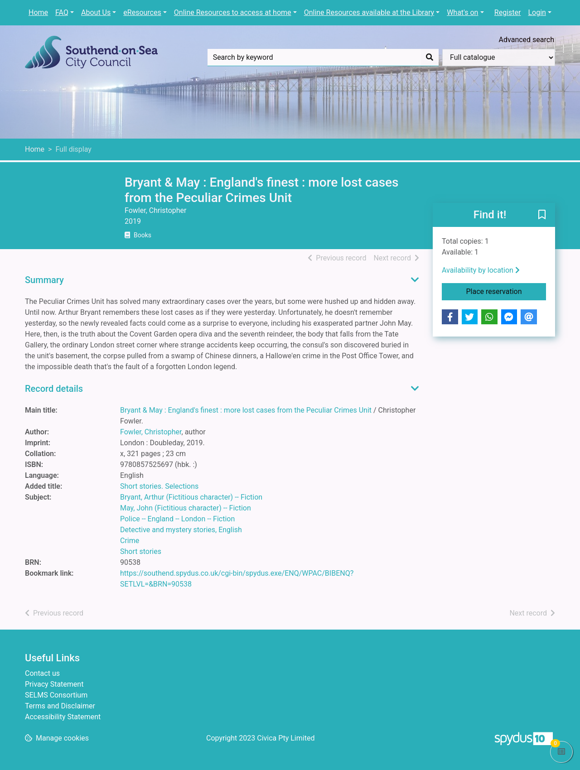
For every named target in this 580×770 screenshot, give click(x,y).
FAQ (61, 12)
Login (537, 12)
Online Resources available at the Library (369, 12)
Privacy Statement (54, 684)
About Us (96, 12)
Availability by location (481, 270)
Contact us (42, 673)
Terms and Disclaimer (60, 706)
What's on (462, 12)
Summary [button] (44, 279)
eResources (142, 12)
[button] (542, 215)
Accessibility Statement (63, 716)
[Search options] (498, 57)
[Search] (429, 57)
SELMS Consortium (56, 695)
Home (38, 12)
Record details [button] (54, 388)
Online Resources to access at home (232, 12)
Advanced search (526, 39)
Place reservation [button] (506, 291)
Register (507, 12)
